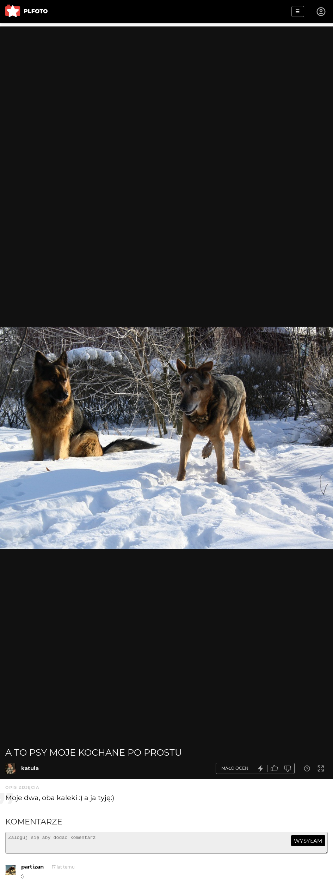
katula (30, 768)
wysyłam (308, 840)
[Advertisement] (166, 75)
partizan (32, 869)
